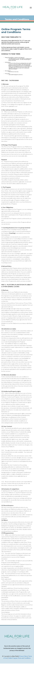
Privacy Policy (23, 656)
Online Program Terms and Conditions (19, 658)
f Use (5, 658)
